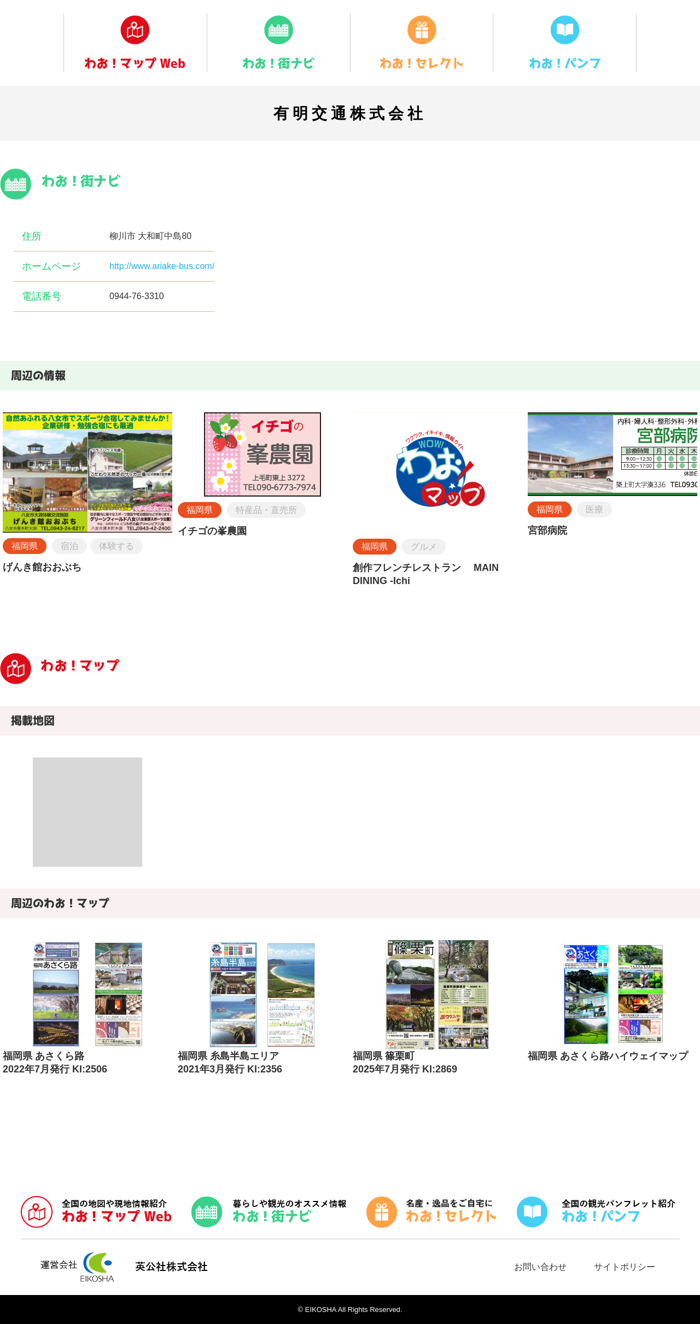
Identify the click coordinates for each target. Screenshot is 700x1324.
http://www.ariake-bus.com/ (161, 266)
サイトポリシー (624, 1266)
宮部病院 (547, 530)
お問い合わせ (540, 1266)
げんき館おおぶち (42, 567)
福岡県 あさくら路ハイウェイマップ (608, 1056)
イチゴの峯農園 (212, 531)
